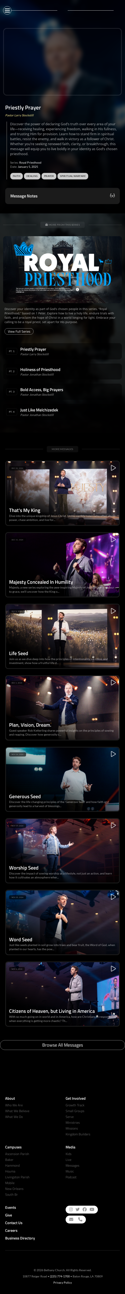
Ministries (73, 1122)
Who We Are (14, 1105)
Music (70, 1171)
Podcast (71, 1177)
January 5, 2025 (28, 166)
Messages (72, 1165)
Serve (70, 1116)
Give (8, 1215)
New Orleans (14, 1188)
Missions (72, 1128)
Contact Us (13, 1223)
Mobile (9, 1182)
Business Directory (20, 1238)
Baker (9, 1159)
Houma (10, 1171)
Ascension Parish (17, 1153)
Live (68, 1159)
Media (70, 1147)
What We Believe (17, 1110)
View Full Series (19, 331)
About (10, 1098)
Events (10, 1207)
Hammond (12, 1165)
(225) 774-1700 (60, 1276)
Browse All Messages (62, 1044)
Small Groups (75, 1110)
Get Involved (76, 1098)
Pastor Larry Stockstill (19, 115)
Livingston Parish (17, 1177)
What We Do (14, 1116)
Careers (11, 1230)
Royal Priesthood (30, 162)
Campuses (13, 1147)
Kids (68, 1153)
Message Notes (23, 196)
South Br (11, 1194)
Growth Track (75, 1105)
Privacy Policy (62, 1282)
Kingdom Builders (78, 1134)
